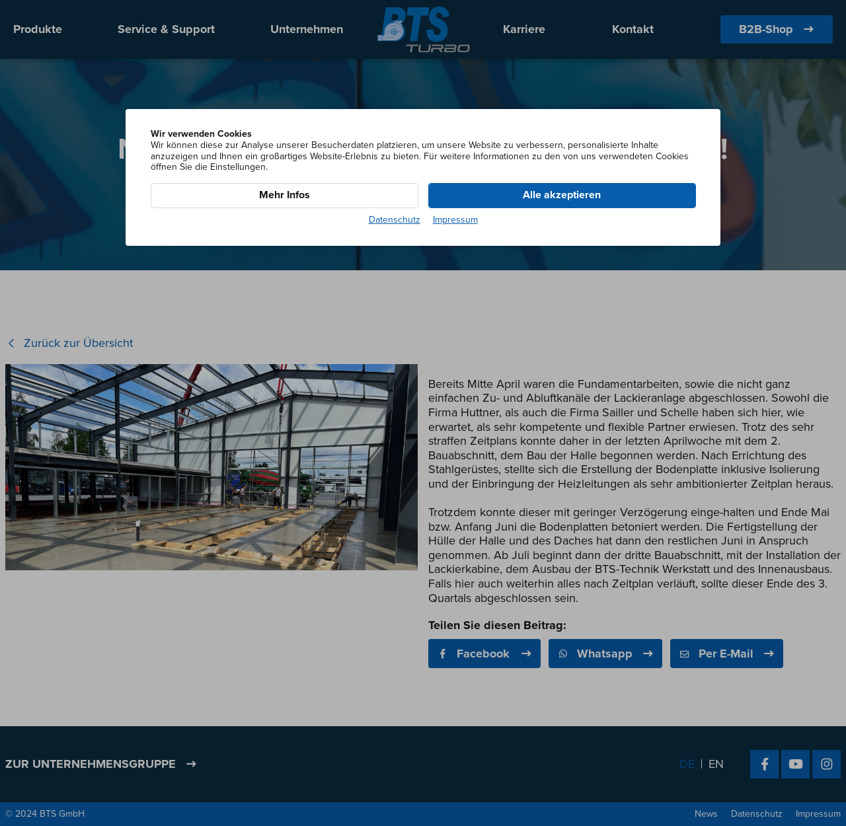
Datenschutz (394, 220)
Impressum (455, 220)
